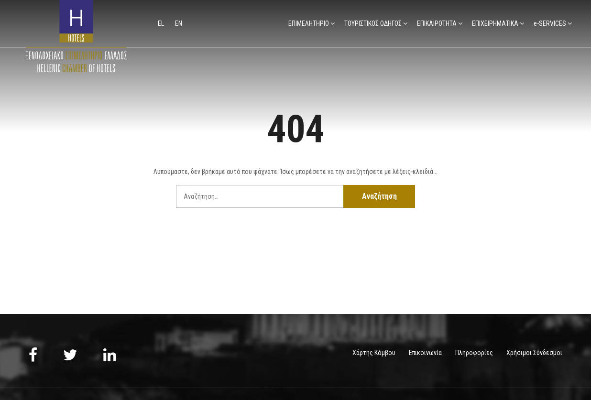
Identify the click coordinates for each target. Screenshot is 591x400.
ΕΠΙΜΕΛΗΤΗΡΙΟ (308, 23)
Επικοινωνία (425, 353)
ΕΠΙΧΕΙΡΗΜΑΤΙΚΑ (495, 23)
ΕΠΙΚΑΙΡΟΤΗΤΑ (437, 23)
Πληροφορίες (474, 353)
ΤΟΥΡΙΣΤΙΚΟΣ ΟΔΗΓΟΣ (373, 23)
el (161, 23)
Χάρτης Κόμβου (373, 353)
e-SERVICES (550, 23)
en (178, 23)
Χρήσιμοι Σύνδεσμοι (534, 353)
